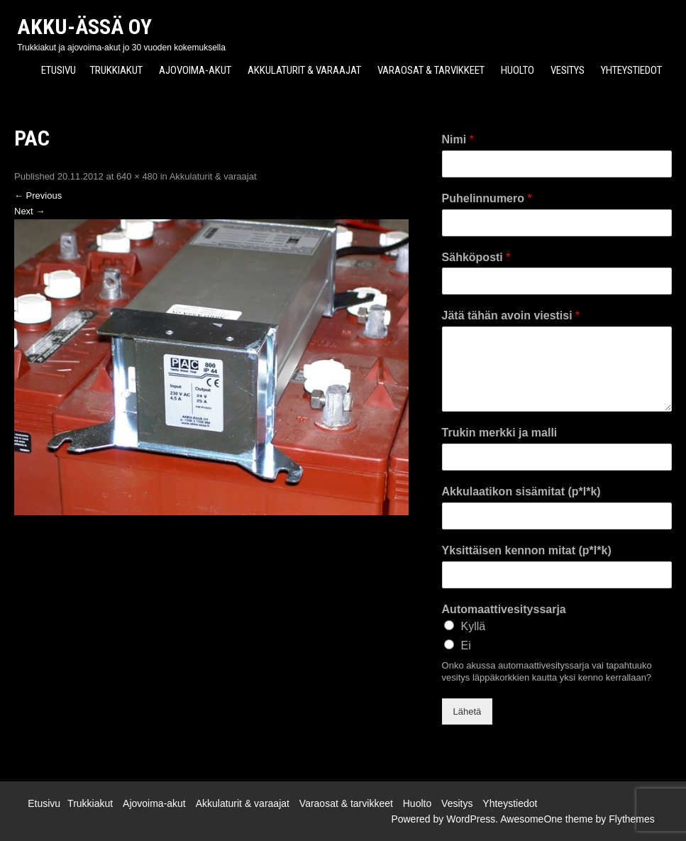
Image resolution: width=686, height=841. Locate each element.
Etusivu (58, 70)
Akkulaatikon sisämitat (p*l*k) (521, 491)
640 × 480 (136, 176)
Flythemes (632, 819)
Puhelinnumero (487, 198)
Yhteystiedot (631, 70)
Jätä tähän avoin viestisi (511, 315)
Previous (38, 195)
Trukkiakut (116, 70)
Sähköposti (476, 257)
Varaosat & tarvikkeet (431, 70)
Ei (466, 645)
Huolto (517, 70)
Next (29, 211)
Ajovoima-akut (195, 70)
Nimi (458, 139)
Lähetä (467, 711)
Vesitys (568, 70)
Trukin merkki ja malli (500, 433)
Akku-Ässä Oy (84, 26)
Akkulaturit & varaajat (304, 70)
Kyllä (473, 626)
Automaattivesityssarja (504, 609)
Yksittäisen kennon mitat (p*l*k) (527, 550)
